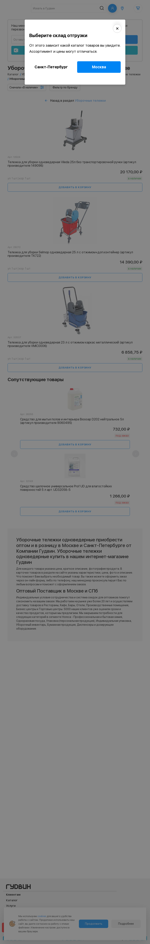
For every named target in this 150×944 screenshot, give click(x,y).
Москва (99, 67)
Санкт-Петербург (51, 67)
